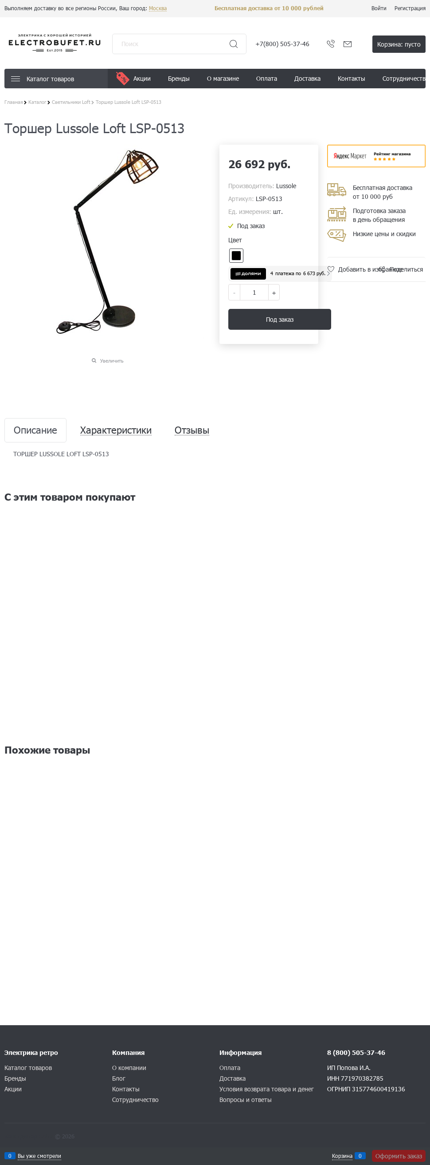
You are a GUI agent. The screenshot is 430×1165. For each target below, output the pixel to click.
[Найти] (234, 44)
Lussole (286, 186)
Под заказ (279, 319)
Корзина (342, 1155)
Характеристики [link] (116, 430)
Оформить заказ (398, 1156)
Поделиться (406, 269)
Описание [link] (35, 430)
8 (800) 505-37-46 (356, 1052)
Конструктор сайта (28, 1136)
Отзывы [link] (192, 430)
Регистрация (410, 8)
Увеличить (112, 360)
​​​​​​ (376, 164)
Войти (379, 8)
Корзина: (399, 44)
